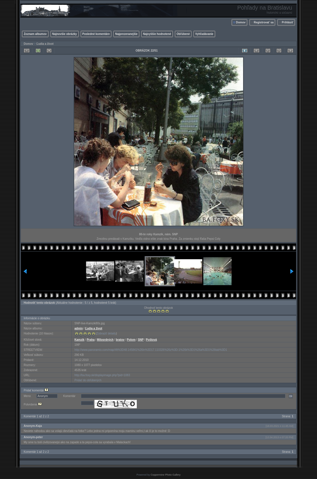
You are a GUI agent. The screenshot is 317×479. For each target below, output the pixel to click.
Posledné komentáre (96, 34)
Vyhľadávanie (204, 34)
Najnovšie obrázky (64, 34)
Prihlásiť (287, 22)
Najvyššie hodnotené (157, 34)
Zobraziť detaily (106, 333)
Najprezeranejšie (126, 34)
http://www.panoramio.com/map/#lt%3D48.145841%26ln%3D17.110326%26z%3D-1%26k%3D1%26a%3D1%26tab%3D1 (150, 349)
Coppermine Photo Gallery (165, 474)
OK (290, 396)
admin (78, 328)
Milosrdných (105, 339)
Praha (90, 339)
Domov (241, 22)
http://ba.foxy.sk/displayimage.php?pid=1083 (102, 375)
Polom (131, 339)
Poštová (151, 339)
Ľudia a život (45, 43)
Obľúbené (183, 34)
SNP (141, 339)
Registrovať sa (264, 22)
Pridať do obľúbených (88, 380)
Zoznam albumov (35, 34)
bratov (120, 339)
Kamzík (79, 339)
